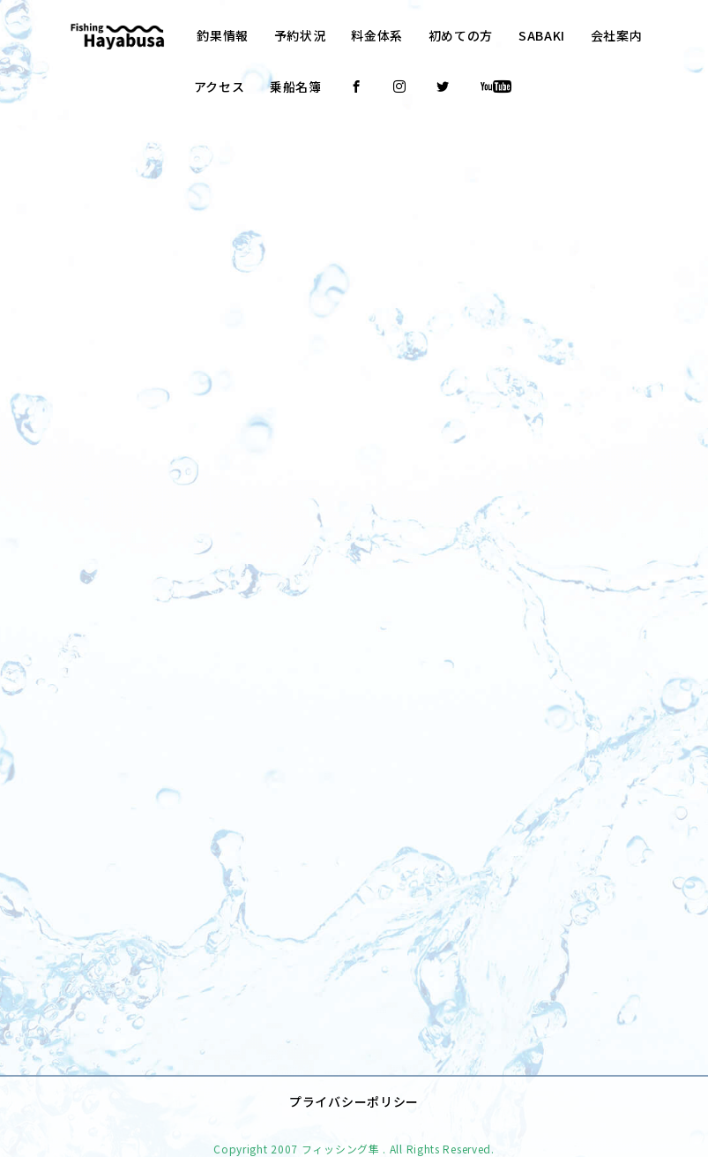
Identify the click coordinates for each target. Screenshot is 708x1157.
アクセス (219, 86)
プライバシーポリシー (354, 1074)
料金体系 (377, 35)
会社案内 (617, 35)
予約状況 (300, 35)
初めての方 (461, 35)
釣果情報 (223, 35)
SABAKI (541, 35)
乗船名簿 (296, 86)
